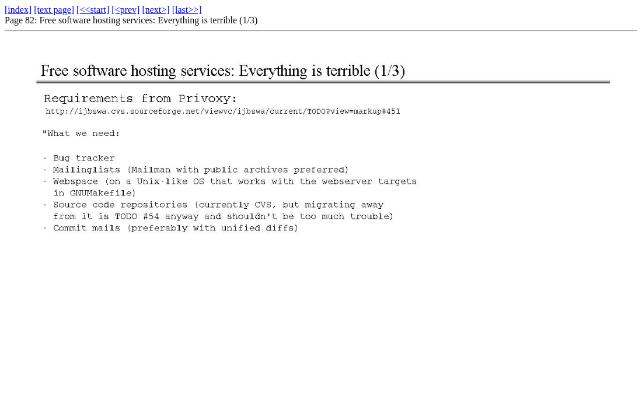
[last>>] (187, 10)
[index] (18, 10)
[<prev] (125, 10)
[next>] (155, 10)
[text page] (54, 10)
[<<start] (92, 10)
